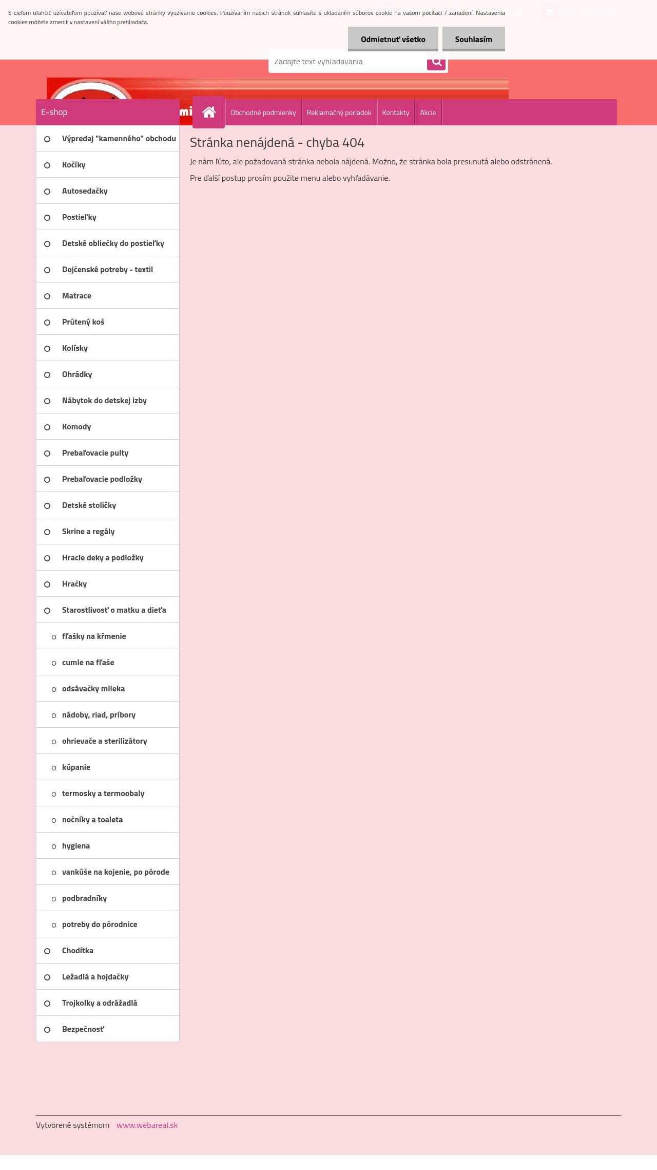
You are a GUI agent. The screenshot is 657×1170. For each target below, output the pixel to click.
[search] (436, 61)
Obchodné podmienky (263, 112)
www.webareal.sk (147, 1125)
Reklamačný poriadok (339, 112)
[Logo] (106, 61)
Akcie (428, 112)
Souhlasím (473, 39)
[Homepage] (213, 112)
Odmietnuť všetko (393, 39)
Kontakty (396, 112)
